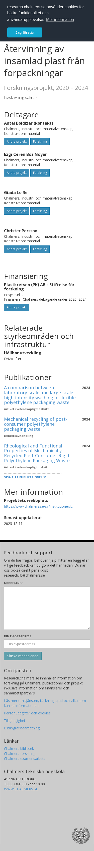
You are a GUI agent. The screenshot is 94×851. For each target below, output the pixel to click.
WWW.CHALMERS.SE (21, 789)
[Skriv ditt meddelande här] (47, 608)
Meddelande (13, 583)
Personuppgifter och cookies (27, 713)
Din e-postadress (17, 636)
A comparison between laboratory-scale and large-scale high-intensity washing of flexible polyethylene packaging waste (40, 395)
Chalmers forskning (19, 753)
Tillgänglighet (14, 720)
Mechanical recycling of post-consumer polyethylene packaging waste (35, 424)
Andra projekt (17, 141)
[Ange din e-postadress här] (47, 643)
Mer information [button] (60, 19)
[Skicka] (23, 656)
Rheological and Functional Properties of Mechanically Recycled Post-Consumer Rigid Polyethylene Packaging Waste (37, 453)
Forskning (40, 141)
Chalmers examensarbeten (26, 758)
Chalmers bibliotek (19, 748)
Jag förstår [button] (25, 32)
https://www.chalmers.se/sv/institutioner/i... (38, 506)
